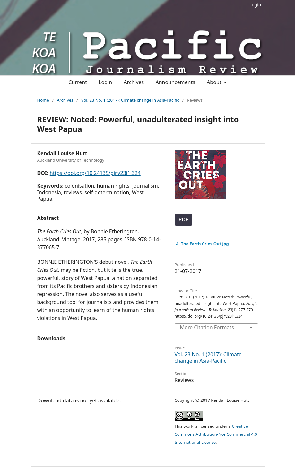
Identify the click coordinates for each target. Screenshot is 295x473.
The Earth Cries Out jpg (205, 243)
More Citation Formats (207, 327)
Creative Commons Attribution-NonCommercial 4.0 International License (216, 434)
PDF (183, 219)
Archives (134, 82)
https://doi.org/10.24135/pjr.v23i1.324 (95, 172)
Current (77, 82)
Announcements (175, 82)
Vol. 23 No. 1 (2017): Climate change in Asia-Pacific (130, 100)
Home (43, 100)
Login (255, 5)
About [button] (215, 82)
